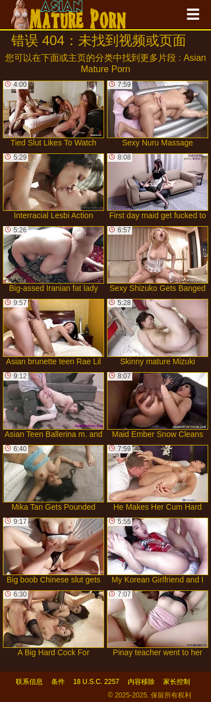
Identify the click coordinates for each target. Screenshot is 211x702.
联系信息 (29, 682)
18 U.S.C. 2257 (96, 682)
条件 (58, 682)
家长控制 (176, 682)
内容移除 (141, 682)
